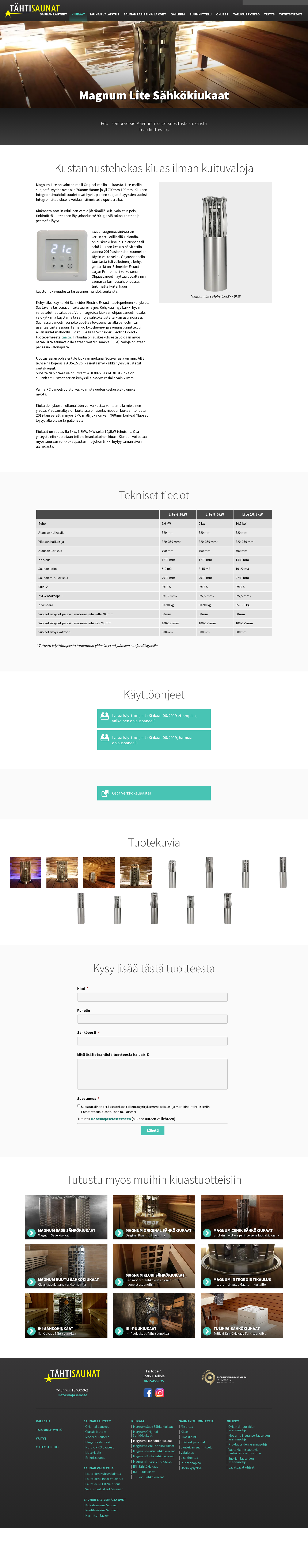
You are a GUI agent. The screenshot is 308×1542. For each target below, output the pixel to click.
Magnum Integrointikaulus (152, 1476)
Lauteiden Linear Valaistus (104, 1493)
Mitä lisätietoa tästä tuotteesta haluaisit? (113, 1066)
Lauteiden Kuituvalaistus (103, 1488)
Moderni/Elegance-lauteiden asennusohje (249, 1451)
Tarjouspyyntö (49, 1444)
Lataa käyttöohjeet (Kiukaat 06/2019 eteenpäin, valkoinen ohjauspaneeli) (157, 726)
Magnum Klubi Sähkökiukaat (153, 1470)
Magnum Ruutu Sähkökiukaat (154, 1465)
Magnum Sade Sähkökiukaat (153, 1441)
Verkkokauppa (277, 3)
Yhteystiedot (47, 1461)
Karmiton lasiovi (97, 1530)
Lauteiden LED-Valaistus (102, 1498)
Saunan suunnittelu (196, 1435)
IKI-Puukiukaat (144, 1486)
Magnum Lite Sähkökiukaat (152, 1455)
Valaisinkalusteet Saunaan (104, 1503)
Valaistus (187, 1467)
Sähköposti (88, 1043)
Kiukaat (138, 1435)
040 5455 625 (255, 3)
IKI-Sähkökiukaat (145, 1481)
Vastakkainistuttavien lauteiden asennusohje (244, 1465)
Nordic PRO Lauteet (99, 1461)
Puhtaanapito (191, 1477)
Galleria (43, 1435)
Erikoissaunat (95, 1472)
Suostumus (88, 1113)
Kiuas (185, 1446)
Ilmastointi (189, 1451)
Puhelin (83, 1020)
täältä (66, 337)
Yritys (41, 1452)
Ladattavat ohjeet (241, 1482)
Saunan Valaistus (99, 1482)
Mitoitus (187, 1441)
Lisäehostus (189, 1472)
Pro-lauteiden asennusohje (247, 1458)
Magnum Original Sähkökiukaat (145, 1447)
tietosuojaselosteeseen (111, 1134)
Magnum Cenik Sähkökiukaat (154, 1460)
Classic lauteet (96, 1446)
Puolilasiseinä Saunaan (101, 1524)
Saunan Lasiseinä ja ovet (105, 1514)
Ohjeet (233, 1435)
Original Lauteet (97, 1441)
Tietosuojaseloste (72, 1409)
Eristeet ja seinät (193, 1456)
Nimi (82, 996)
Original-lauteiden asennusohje (241, 1442)
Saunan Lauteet (97, 1435)
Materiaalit (93, 1467)
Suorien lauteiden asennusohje (241, 1474)
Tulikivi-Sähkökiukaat (148, 1491)
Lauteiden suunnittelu (197, 1461)
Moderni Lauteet (97, 1451)
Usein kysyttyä (191, 1482)
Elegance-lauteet (98, 1456)
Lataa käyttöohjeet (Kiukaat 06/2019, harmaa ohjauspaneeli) (154, 748)
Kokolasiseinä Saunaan (101, 1519)
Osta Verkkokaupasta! (132, 802)
